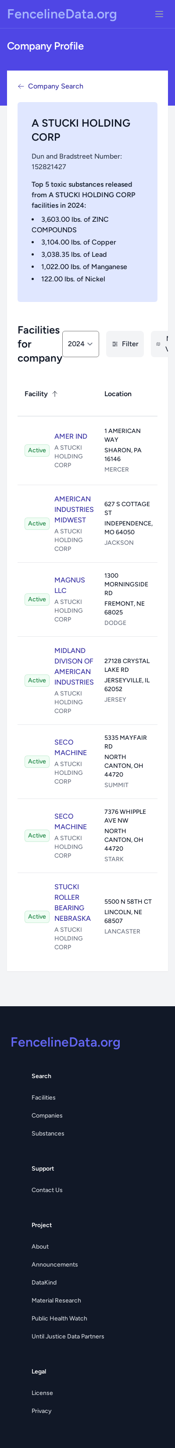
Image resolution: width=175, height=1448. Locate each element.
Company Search (50, 86)
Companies (47, 1115)
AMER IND (70, 436)
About (40, 1246)
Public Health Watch (59, 1318)
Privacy (42, 1411)
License (42, 1393)
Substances (48, 1133)
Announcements (55, 1264)
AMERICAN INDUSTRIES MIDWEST (74, 509)
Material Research (56, 1300)
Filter (125, 344)
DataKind (44, 1282)
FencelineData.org (62, 14)
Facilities (44, 1097)
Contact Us (47, 1190)
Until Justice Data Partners (68, 1336)
